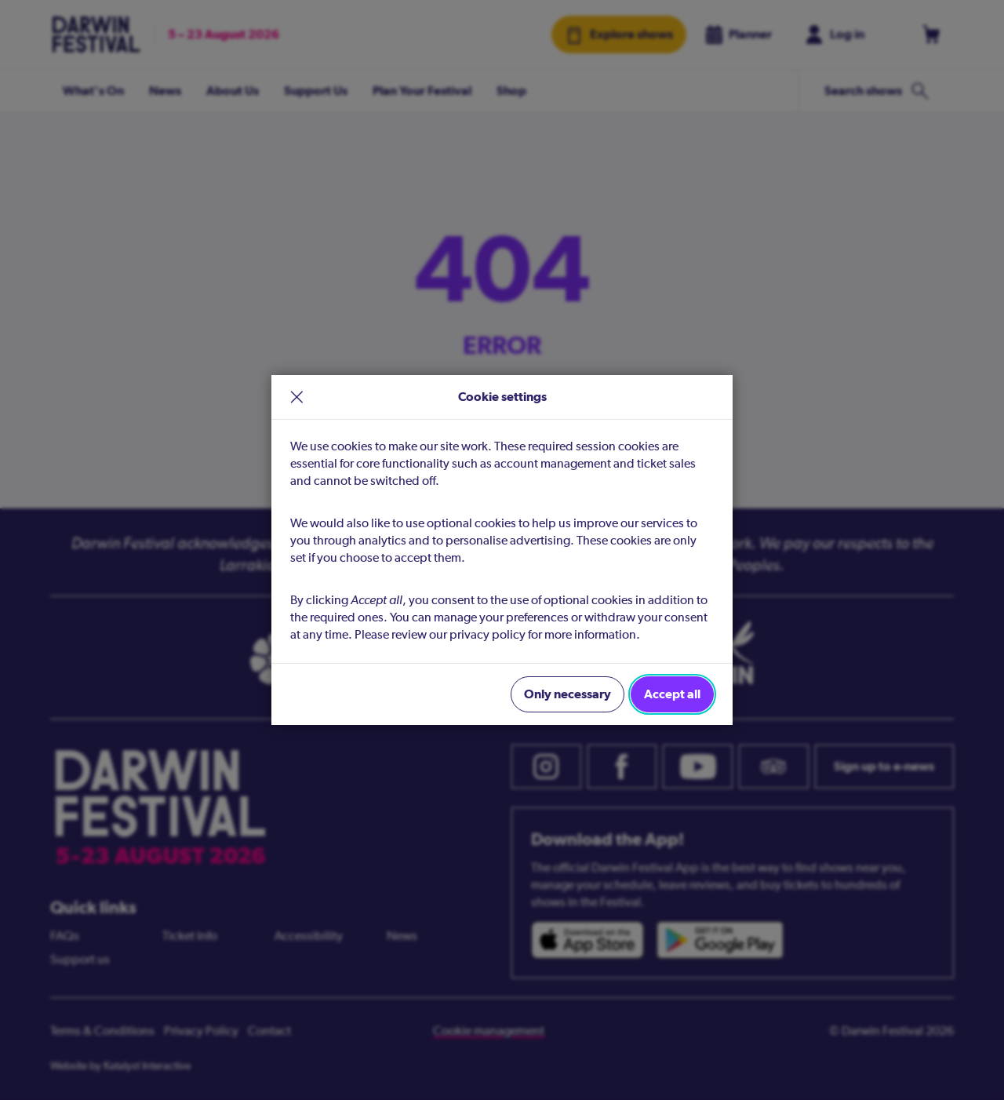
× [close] (297, 397)
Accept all (672, 694)
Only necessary (567, 694)
